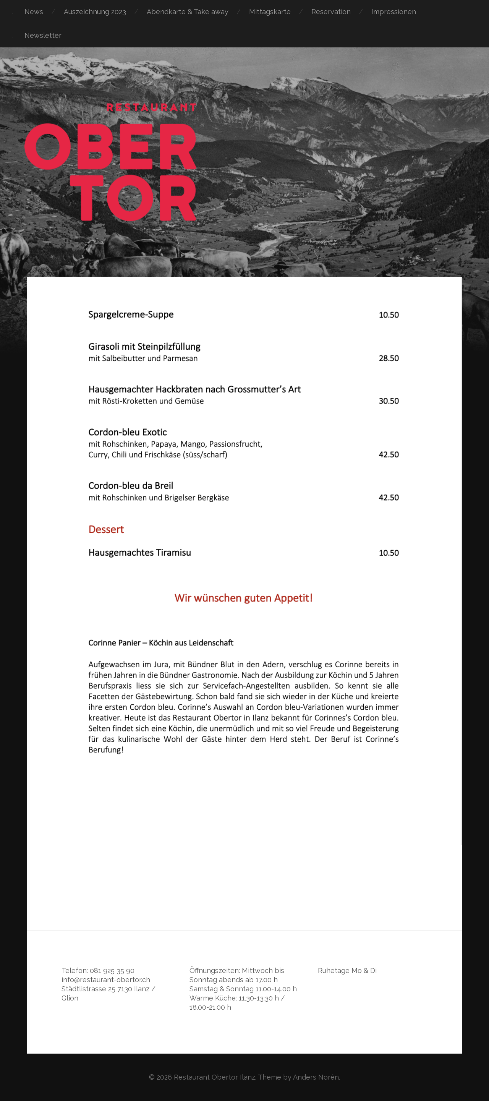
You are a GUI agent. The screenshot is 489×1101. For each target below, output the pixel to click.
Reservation (331, 12)
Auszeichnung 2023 (95, 12)
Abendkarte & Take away (187, 12)
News (33, 12)
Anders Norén (316, 1077)
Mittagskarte (270, 12)
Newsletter (43, 35)
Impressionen (393, 12)
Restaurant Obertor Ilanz (214, 1077)
